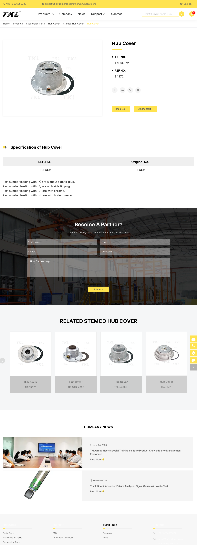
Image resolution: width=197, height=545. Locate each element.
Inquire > (123, 106)
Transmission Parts (12, 505)
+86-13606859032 (16, 3)
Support (98, 14)
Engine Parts (9, 518)
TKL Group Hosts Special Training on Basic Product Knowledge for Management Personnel (66, 451)
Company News (98, 429)
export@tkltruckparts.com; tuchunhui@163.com (70, 3)
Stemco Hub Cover (73, 23)
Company (65, 14)
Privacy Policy (187, 541)
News (82, 14)
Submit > (98, 291)
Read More (53, 461)
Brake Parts (8, 500)
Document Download (63, 505)
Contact (116, 14)
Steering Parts (10, 514)
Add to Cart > (158, 106)
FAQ (55, 500)
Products (46, 14)
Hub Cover (54, 23)
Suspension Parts (35, 23)
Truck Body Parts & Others (16, 523)
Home (6, 23)
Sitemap (169, 541)
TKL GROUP (22, 541)
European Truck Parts (13, 527)
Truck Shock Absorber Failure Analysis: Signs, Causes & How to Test (164, 450)
